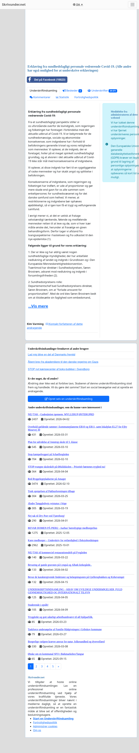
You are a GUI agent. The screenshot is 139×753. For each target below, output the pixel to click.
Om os (37, 730)
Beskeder (72, 90)
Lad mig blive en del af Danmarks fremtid (51, 354)
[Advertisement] (78, 37)
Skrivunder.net (14, 4)
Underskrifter (102, 90)
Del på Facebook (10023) (46, 80)
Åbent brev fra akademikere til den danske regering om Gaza (63, 361)
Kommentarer (40, 97)
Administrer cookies (45, 726)
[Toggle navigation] (132, 4)
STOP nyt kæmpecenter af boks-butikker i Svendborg (58, 369)
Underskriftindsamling (43, 90)
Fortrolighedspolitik (86, 97)
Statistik (62, 97)
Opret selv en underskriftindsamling (68, 399)
